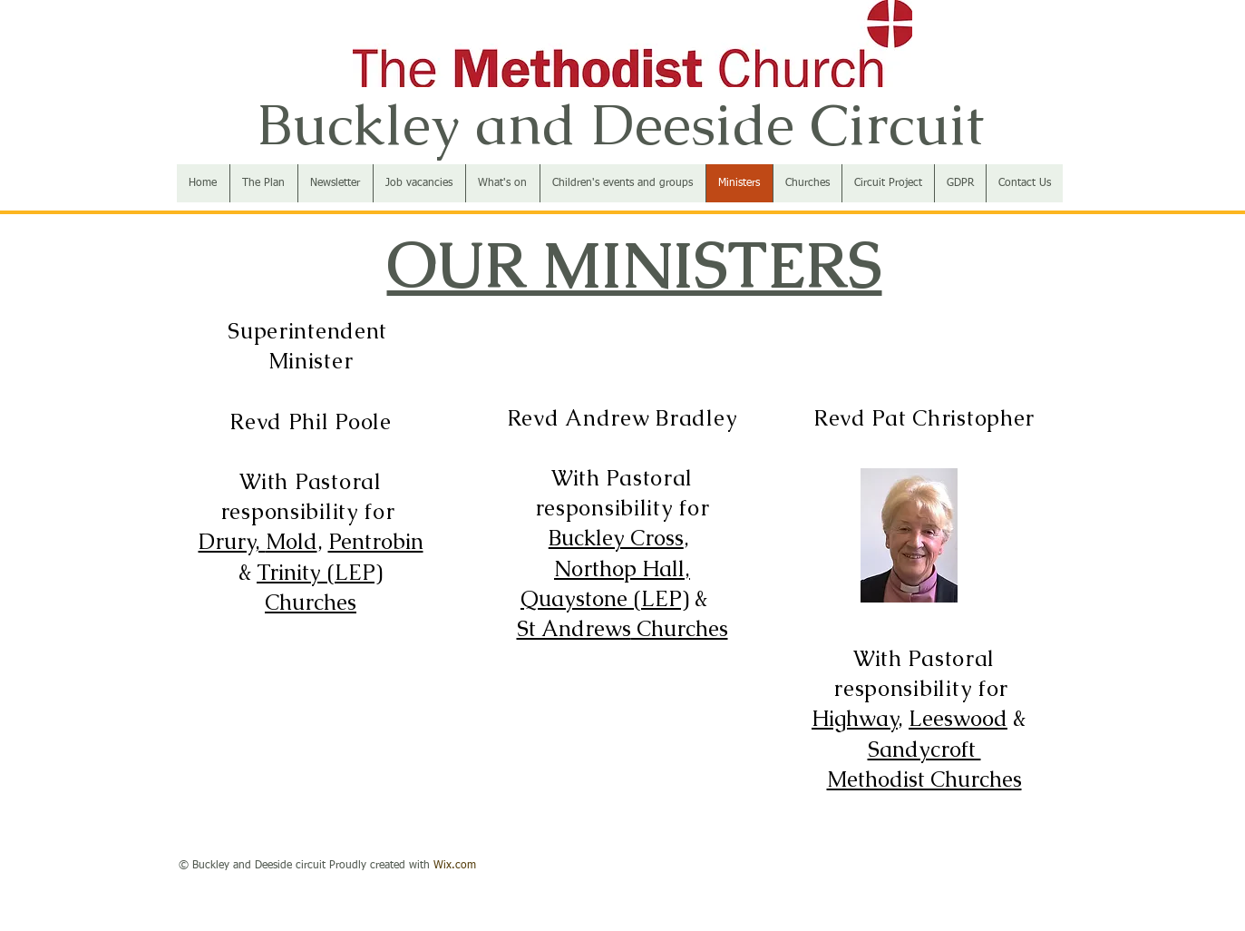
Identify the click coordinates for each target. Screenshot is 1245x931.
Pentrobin (375, 541)
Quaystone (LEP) (604, 598)
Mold (291, 541)
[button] (807, 183)
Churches (310, 602)
